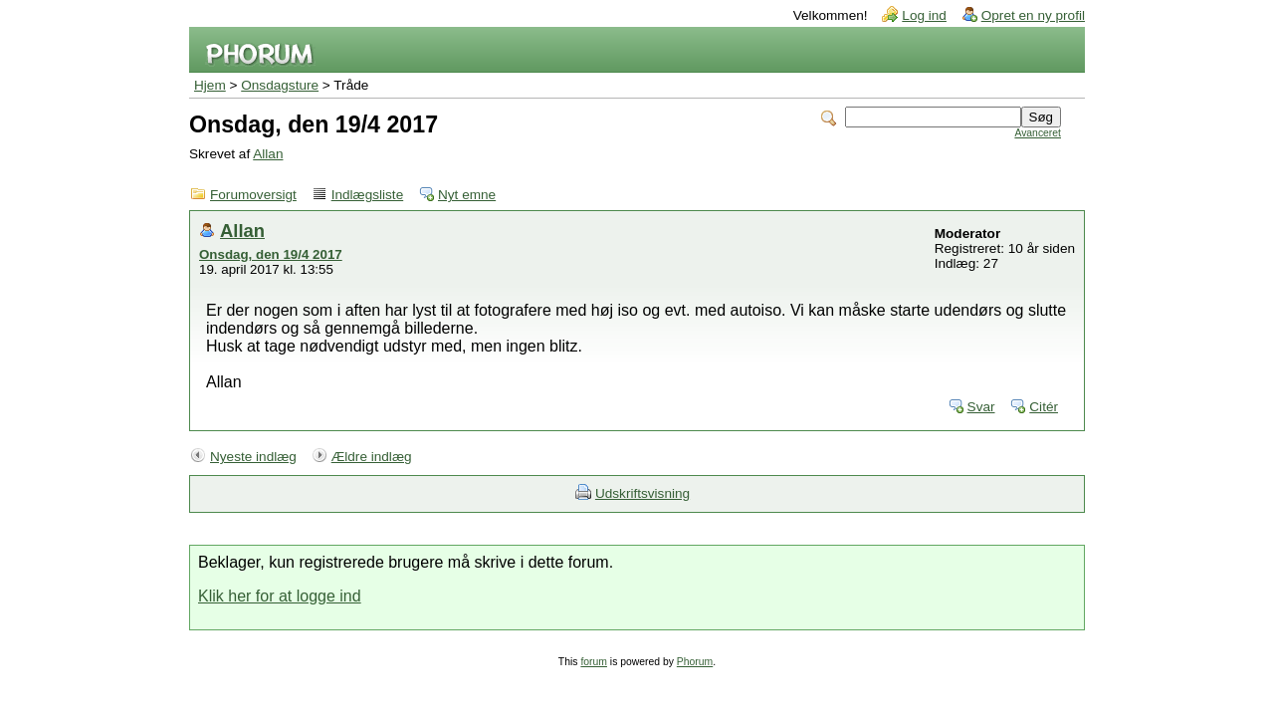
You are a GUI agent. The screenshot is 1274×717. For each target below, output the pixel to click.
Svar (981, 406)
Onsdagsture (279, 85)
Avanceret (1037, 132)
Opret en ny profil (1033, 15)
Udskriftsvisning (642, 493)
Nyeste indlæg (253, 456)
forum (593, 661)
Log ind (924, 15)
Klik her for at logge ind (279, 596)
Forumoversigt (253, 194)
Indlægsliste (367, 194)
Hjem (210, 85)
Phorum (695, 661)
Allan (268, 153)
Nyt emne (467, 194)
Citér (1043, 406)
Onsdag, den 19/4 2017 (270, 254)
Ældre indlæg (371, 456)
